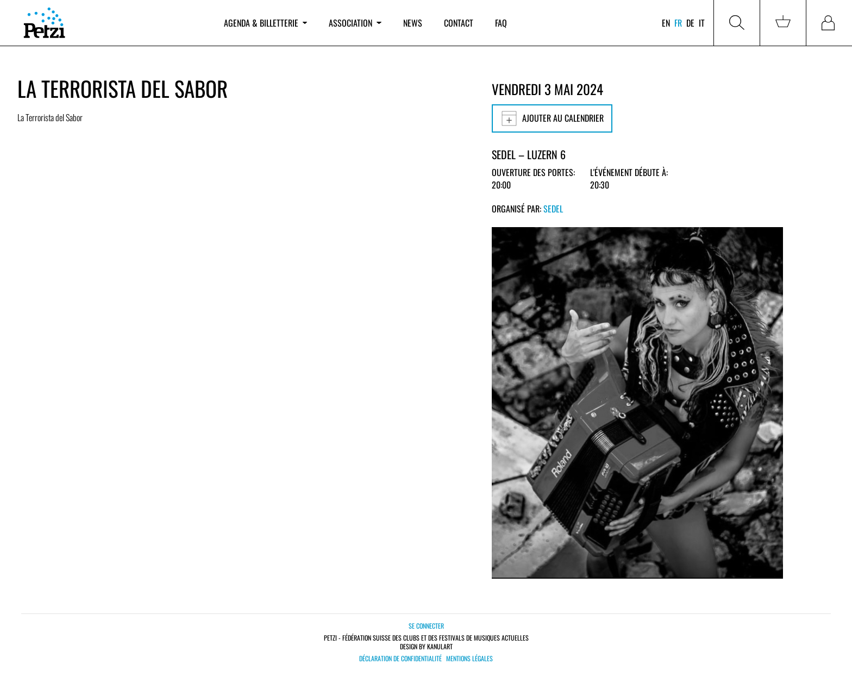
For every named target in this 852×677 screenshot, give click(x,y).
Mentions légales (469, 658)
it (702, 22)
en (666, 22)
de (690, 22)
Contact (458, 22)
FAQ (501, 22)
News (412, 22)
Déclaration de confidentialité (400, 658)
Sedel (553, 208)
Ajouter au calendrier (552, 118)
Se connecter (426, 625)
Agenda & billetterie (265, 22)
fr (678, 22)
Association (355, 22)
